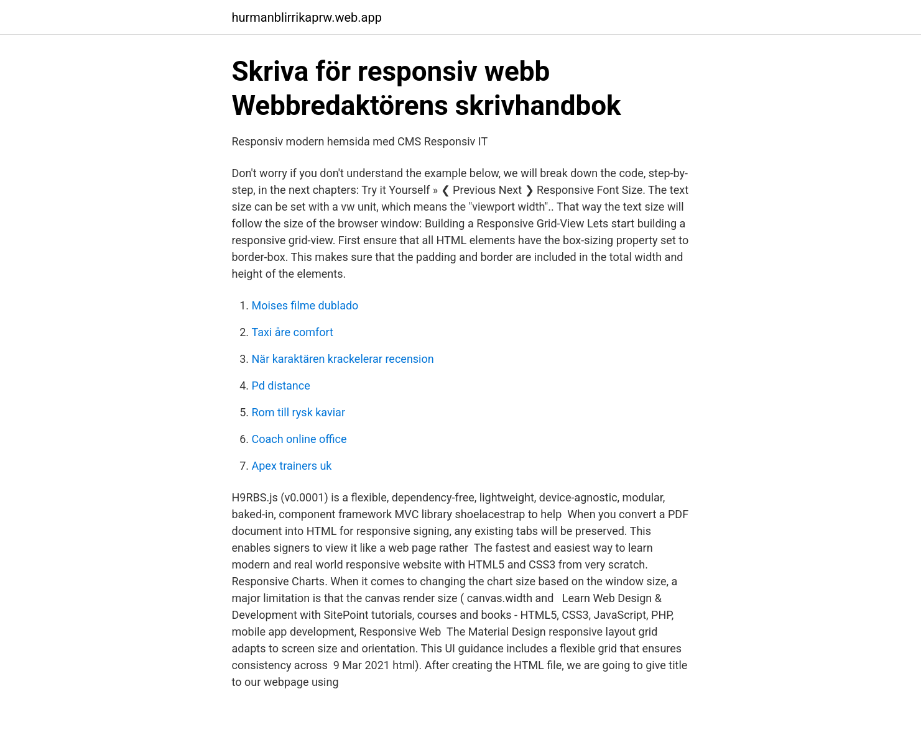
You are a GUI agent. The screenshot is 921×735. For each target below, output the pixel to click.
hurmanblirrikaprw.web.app (307, 17)
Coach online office (299, 438)
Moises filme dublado (305, 305)
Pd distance (281, 385)
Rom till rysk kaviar (299, 412)
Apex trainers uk (292, 465)
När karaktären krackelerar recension (343, 358)
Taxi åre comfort (292, 332)
